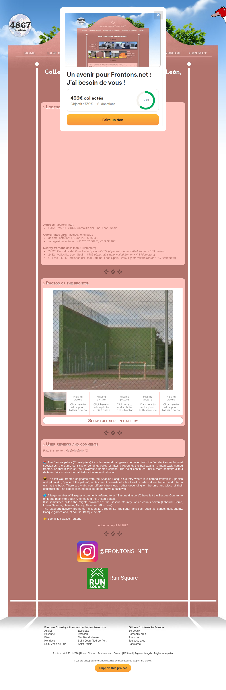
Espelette (83, 630)
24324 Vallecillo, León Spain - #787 (71, 254)
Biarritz (48, 637)
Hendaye (49, 640)
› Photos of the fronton (66, 283)
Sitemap (92, 653)
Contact (197, 53)
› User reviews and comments (70, 444)
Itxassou (83, 634)
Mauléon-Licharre (88, 637)
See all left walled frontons (64, 518)
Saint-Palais (85, 644)
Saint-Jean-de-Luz (55, 644)
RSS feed (128, 653)
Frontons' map (105, 653)
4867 (20, 24)
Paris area (135, 644)
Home (29, 53)
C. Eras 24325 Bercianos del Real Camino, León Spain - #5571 (88, 257)
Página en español (163, 653)
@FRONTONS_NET (113, 551)
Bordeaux (134, 630)
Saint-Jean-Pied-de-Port (92, 640)
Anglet (48, 630)
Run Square (113, 578)
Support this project (113, 668)
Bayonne (49, 634)
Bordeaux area (137, 634)
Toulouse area (137, 640)
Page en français (143, 653)
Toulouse (134, 637)
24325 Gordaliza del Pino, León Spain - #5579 (77, 251)
